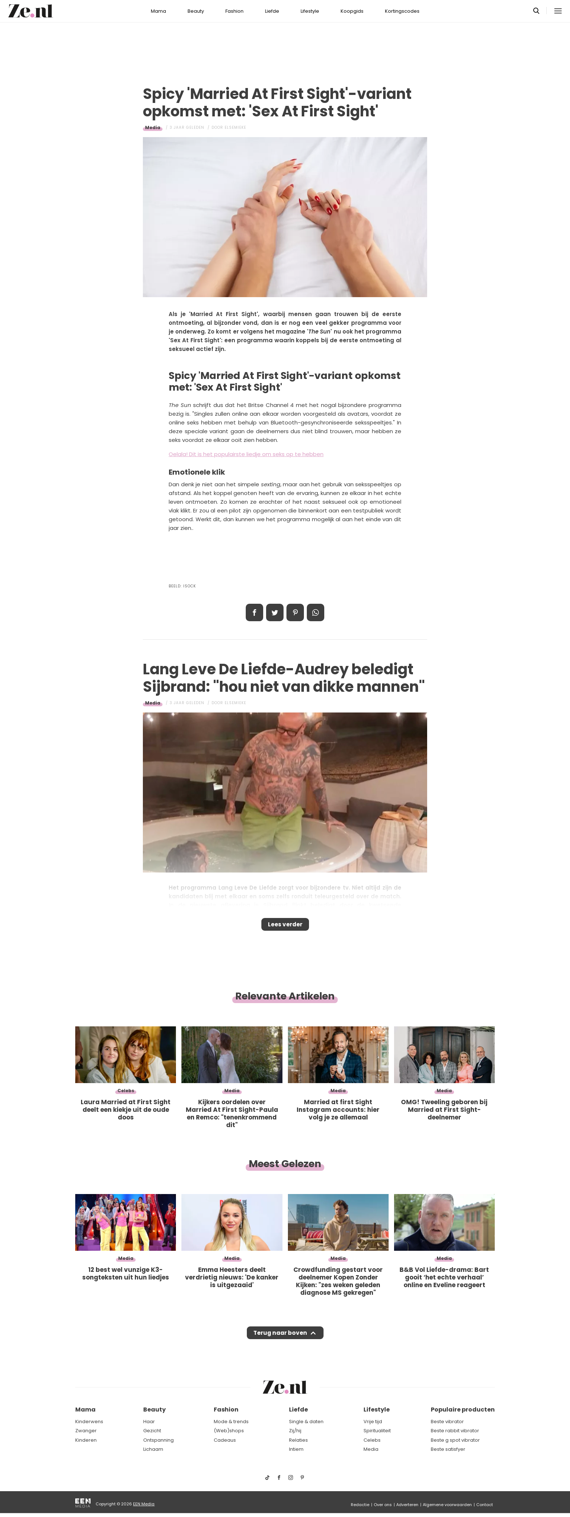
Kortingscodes (402, 11)
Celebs (372, 1440)
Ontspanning (158, 1440)
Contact (484, 1505)
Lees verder (285, 926)
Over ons (383, 1505)
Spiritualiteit (377, 1430)
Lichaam (153, 1449)
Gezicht (152, 1430)
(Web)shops (229, 1430)
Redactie (360, 1505)
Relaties (298, 1440)
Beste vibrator (447, 1421)
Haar (149, 1421)
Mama (158, 11)
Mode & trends (231, 1421)
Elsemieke (235, 127)
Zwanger (86, 1430)
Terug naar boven (280, 1340)
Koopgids (352, 11)
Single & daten (306, 1421)
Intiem (296, 1449)
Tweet (275, 612)
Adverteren (407, 1505)
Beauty (196, 11)
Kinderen (86, 1440)
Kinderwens (89, 1421)
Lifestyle (310, 11)
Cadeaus (225, 1440)
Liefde (272, 11)
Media (152, 127)
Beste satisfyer (448, 1449)
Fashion (234, 11)
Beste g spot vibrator (455, 1440)
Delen (254, 612)
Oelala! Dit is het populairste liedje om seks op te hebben (246, 454)
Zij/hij (295, 1430)
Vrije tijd (373, 1421)
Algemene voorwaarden (447, 1505)
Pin (295, 612)
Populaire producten (463, 1410)
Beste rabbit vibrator (455, 1430)
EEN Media (143, 1504)
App (315, 612)
